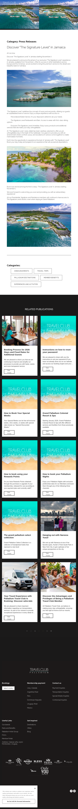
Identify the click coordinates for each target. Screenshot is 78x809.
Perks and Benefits (8, 728)
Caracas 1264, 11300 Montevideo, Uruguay (12, 743)
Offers (29, 728)
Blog (29, 732)
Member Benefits (51, 278)
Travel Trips (42, 271)
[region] (18, 796)
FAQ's (4, 735)
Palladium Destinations (25, 278)
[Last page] (51, 631)
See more (9, 371)
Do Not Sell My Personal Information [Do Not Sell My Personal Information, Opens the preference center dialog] (18, 801)
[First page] (27, 631)
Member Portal (7, 738)
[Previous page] (31, 631)
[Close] (35, 788)
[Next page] (47, 631)
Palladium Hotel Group (10, 732)
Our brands (6, 725)
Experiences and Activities (26, 284)
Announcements (21, 271)
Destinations (31, 725)
